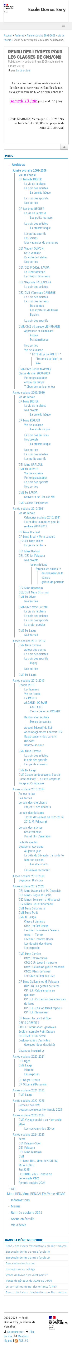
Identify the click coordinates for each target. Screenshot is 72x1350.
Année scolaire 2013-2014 (29, 789)
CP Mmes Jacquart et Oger (35, 1018)
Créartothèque (32, 832)
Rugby (33, 663)
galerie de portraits (52, 582)
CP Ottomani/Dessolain (32, 1084)
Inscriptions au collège (20, 1269)
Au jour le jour (27, 794)
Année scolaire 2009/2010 (29, 392)
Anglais (34, 335)
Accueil (8, 35)
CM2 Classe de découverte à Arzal (39, 775)
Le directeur (23, 70)
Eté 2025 (24, 1170)
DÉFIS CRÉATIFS (29, 1023)
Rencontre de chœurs (20, 1263)
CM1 (21, 1156)
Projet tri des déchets (37, 807)
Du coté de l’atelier (35, 257)
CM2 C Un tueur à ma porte (40, 962)
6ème (22, 1139)
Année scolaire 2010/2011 (29, 508)
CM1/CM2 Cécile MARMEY (35, 369)
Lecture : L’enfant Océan (39, 939)
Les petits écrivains (36, 764)
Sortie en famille (22, 1219)
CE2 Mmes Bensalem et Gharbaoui (39, 899)
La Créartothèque (34, 272)
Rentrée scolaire (34, 745)
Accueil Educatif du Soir (38, 727)
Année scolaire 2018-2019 (29, 876)
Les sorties (31, 238)
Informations (20, 1200)
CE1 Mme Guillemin (30, 1152)
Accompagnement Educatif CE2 (43, 732)
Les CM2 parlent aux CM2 (39, 976)
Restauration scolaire (36, 717)
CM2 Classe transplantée (33, 503)
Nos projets (31, 410)
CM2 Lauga (25, 1065)
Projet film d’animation (37, 836)
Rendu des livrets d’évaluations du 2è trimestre (36, 1292)
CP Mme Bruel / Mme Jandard (37, 537)
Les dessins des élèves (38, 943)
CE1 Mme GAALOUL (31, 464)
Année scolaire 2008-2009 (41, 35)
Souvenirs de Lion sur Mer (39, 497)
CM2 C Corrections (35, 958)
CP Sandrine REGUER (31, 209)
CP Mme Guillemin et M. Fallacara (39, 981)
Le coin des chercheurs (33, 802)
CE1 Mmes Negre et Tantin (35, 895)
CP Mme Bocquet (29, 532)
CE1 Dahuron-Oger (30, 1143)
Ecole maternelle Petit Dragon (37, 1031)
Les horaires (31, 689)
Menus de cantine (40, 722)
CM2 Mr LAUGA (28, 492)
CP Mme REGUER (29, 420)
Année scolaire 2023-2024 (29, 1115)
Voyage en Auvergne (31, 846)
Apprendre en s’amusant (38, 331)
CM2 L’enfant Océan (36, 926)
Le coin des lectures (36, 435)
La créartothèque (40, 192)
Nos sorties (31, 203)
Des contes (37, 306)
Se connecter (14, 1332)
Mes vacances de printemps (41, 242)
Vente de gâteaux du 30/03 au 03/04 (29, 1280)
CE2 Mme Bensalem (31, 588)
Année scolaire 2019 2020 (28, 886)
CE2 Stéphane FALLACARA (35, 282)
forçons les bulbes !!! (48, 569)
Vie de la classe (33, 350)
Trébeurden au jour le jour (39, 386)
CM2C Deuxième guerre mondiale (44, 967)
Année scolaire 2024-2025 (29, 1134)
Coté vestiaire (32, 253)
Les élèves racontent (37, 870)
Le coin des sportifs (36, 198)
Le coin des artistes (36, 188)
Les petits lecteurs (41, 217)
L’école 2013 (26, 685)
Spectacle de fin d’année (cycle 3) (28, 1251)
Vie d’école (18, 1225)
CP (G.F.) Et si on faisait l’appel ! (43, 1008)
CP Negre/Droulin (29, 1080)
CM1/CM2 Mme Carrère (33, 607)
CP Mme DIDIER (29, 401)
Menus (16, 1206)
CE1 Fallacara (27, 1147)
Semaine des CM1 (30, 1105)
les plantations (38, 564)
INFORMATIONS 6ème (32, 1036)
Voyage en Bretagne (31, 880)
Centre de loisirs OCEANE (45, 711)
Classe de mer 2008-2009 (34, 373)
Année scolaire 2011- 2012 (29, 641)
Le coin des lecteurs (36, 301)
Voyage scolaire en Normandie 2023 (40, 1109)
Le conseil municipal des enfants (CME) (31, 1286)
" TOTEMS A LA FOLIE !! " (45, 354)
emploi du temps (34, 382)
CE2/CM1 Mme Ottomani (34, 592)
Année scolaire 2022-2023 (29, 1101)
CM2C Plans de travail (37, 971)
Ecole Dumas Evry (46, 9)
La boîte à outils (28, 842)
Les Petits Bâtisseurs (37, 276)
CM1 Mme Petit (28, 912)
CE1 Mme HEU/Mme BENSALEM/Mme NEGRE (36, 1191)
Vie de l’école (27, 175)
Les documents (39, 864)
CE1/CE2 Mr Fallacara (32, 556)
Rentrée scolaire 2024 (32, 1183)
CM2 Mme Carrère (30, 645)
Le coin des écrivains (31, 813)
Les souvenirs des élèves (39, 1128)
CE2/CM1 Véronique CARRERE (37, 293)
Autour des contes (35, 649)
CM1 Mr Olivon (27, 597)
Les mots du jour (40, 429)
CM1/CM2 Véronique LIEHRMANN (39, 326)
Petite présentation (35, 378)
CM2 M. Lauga (27, 917)
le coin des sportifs (35, 760)
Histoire (29, 1070)
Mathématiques (39, 339)
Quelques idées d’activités (34, 1040)
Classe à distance (34, 921)
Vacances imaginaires (32, 1050)
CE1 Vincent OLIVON (31, 248)
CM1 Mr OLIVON (28, 469)
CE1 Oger (24, 1061)
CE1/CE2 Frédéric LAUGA (34, 267)
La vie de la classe (35, 184)
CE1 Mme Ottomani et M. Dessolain (40, 891)
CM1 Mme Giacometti (32, 908)
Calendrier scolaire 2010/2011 (42, 517)
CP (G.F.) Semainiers (36, 1012)
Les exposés (32, 948)
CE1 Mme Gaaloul (29, 551)
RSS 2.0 (21, 1341)
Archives (19, 35)
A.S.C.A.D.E (36, 707)
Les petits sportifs (35, 234)
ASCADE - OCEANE (35, 702)
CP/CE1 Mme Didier (31, 541)
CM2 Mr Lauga (27, 630)
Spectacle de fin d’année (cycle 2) (28, 1257)
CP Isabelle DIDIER (30, 179)
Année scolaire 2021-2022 (29, 1090)
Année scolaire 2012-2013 (29, 680)
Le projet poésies (35, 624)
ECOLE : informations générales (37, 1027)
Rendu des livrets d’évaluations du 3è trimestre (36, 1246)
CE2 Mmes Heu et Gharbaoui (36, 904)
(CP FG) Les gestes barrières (42, 986)
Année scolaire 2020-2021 (29, 1056)
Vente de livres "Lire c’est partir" (27, 1275)
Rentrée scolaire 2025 (26, 1212)
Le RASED (30, 698)
